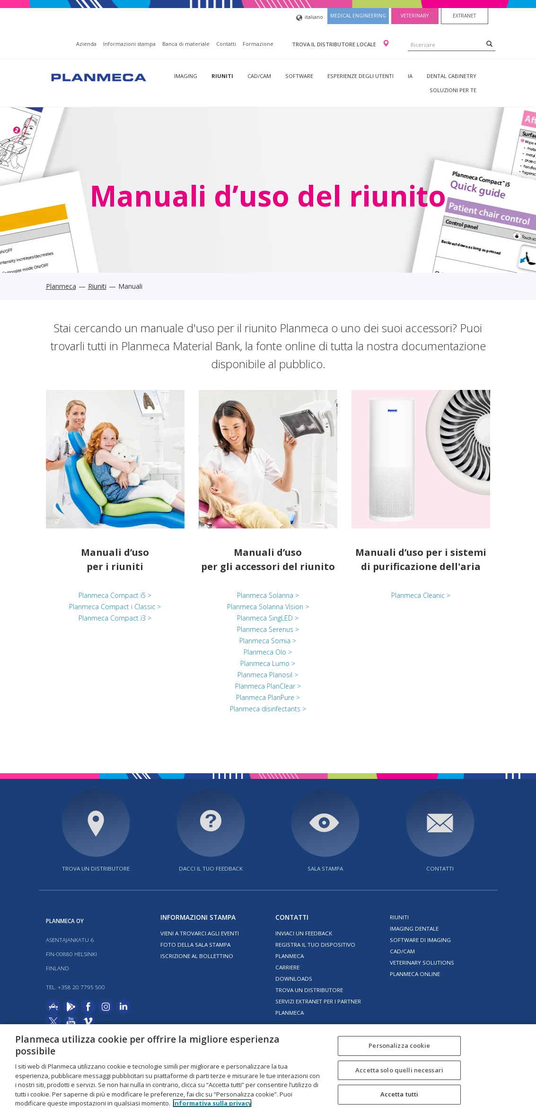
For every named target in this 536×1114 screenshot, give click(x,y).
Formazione (258, 43)
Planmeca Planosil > (267, 674)
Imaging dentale (414, 928)
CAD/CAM (259, 75)
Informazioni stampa (129, 43)
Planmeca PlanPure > (268, 697)
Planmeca (61, 286)
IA (410, 75)
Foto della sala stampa (195, 944)
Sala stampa (325, 868)
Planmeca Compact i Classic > (115, 606)
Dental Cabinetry (451, 75)
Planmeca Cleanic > (420, 595)
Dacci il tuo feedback (211, 868)
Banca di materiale (186, 43)
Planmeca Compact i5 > (115, 595)
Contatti (226, 43)
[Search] (489, 43)
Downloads (293, 978)
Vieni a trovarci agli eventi (199, 933)
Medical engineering (358, 15)
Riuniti (222, 75)
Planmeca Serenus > (268, 629)
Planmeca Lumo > (267, 663)
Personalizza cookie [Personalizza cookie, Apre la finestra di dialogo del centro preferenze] (399, 1045)
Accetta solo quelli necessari (399, 1070)
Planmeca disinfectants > (268, 708)
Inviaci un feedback (303, 933)
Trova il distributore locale (335, 44)
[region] (268, 1069)
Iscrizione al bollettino (196, 955)
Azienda (86, 43)
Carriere (287, 967)
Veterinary (415, 15)
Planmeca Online (415, 973)
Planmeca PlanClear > (268, 686)
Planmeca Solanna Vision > (268, 606)
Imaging (185, 75)
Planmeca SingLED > (268, 617)
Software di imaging (420, 939)
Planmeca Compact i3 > (115, 617)
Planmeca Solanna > (268, 595)
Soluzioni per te (453, 90)
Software (299, 75)
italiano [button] (309, 18)
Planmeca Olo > (268, 652)
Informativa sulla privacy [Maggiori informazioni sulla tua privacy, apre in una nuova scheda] (212, 1103)
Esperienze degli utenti (360, 75)
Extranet (464, 15)
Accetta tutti (399, 1094)
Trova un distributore (96, 868)
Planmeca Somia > (267, 640)
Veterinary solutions (422, 962)
